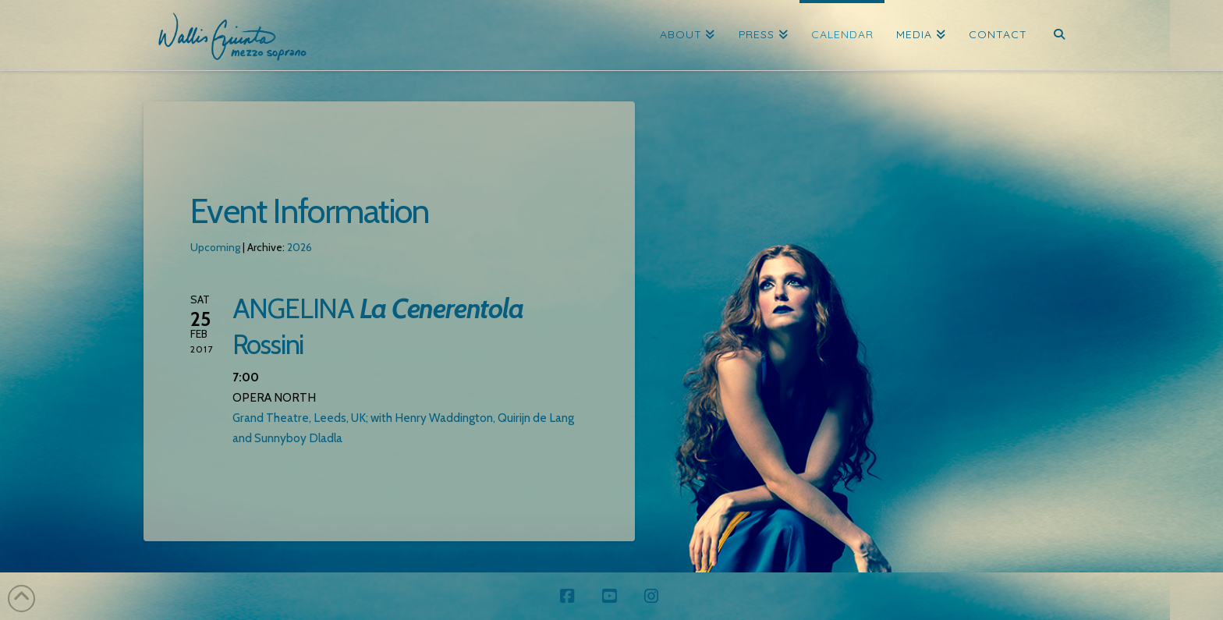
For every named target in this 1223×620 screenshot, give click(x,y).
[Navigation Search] (1058, 35)
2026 (299, 247)
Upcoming (215, 247)
